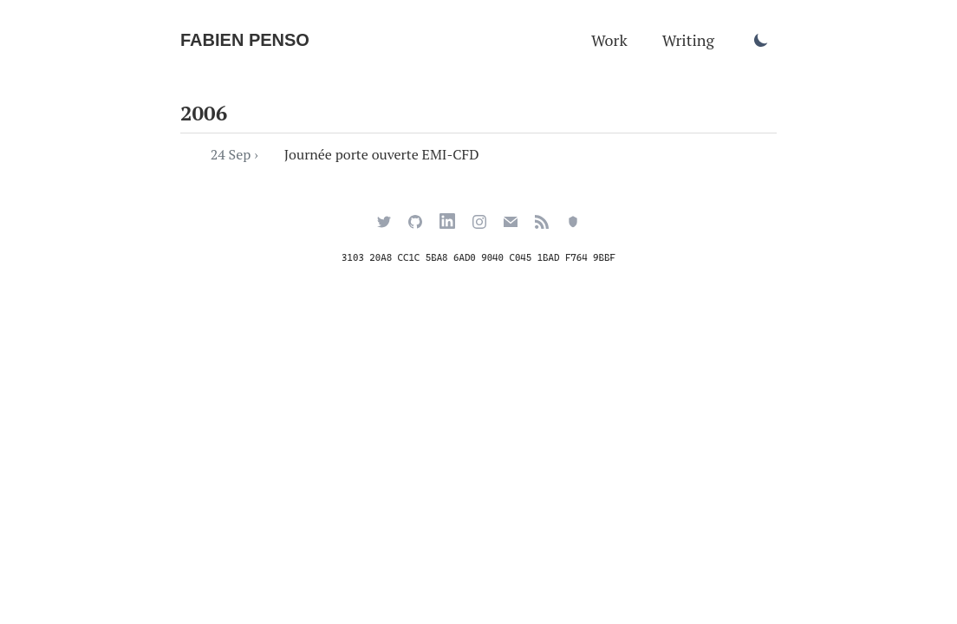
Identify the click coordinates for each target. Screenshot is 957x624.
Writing (688, 39)
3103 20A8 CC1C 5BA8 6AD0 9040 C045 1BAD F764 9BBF (478, 257)
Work (609, 39)
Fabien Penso (244, 39)
